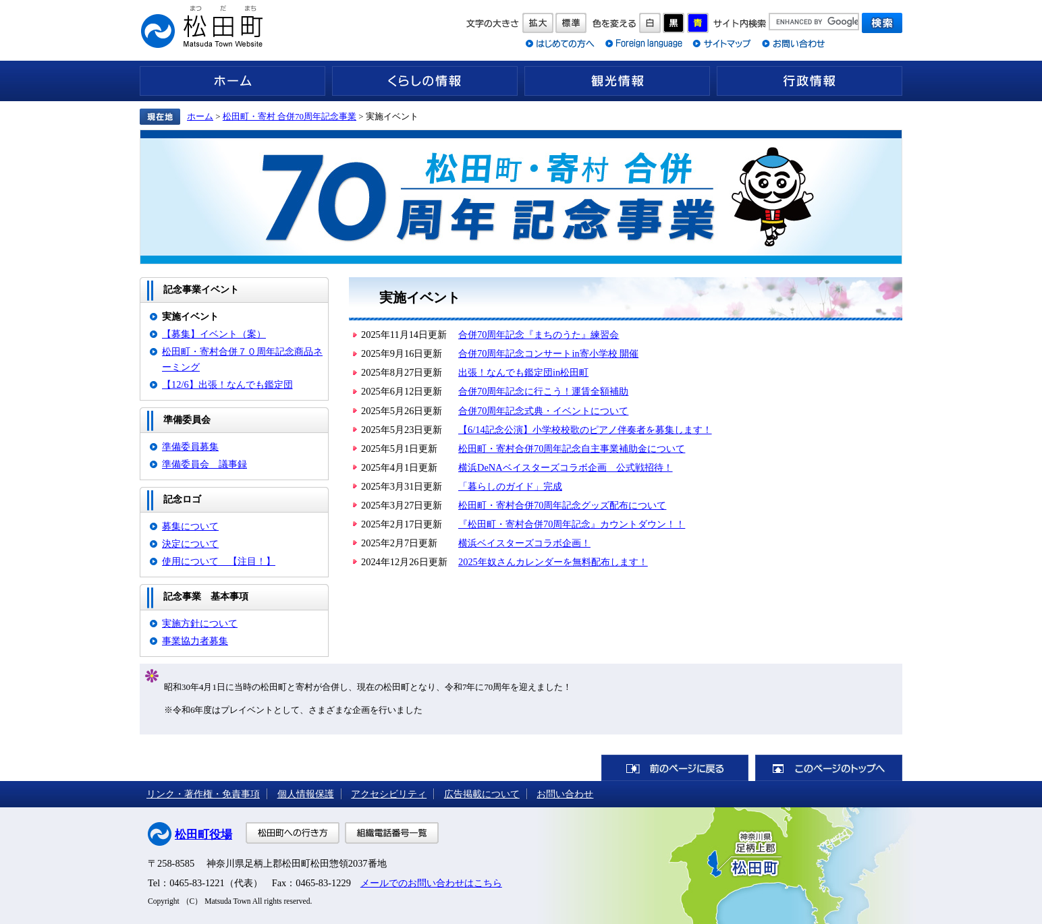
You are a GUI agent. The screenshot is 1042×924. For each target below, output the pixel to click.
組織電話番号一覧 (392, 833)
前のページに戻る (674, 768)
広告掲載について (482, 793)
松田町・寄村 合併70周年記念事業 (289, 116)
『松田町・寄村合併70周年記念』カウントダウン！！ (571, 524)
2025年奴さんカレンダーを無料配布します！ (553, 561)
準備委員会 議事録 (204, 464)
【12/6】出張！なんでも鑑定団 (227, 384)
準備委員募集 (190, 446)
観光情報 (617, 81)
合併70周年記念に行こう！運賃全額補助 (543, 391)
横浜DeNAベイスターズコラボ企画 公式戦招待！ (565, 467)
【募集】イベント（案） (214, 333)
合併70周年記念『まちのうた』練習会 (538, 334)
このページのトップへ (828, 768)
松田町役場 (203, 834)
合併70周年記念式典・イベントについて (543, 410)
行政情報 (809, 81)
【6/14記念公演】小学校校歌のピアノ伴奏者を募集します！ (585, 429)
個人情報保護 (305, 793)
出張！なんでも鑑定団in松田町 (523, 372)
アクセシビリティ (389, 793)
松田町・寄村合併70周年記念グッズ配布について (562, 505)
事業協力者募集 (195, 640)
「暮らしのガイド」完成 (510, 486)
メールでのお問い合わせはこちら (431, 882)
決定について (190, 543)
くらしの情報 (425, 81)
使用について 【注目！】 (218, 561)
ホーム (232, 81)
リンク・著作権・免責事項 (203, 793)
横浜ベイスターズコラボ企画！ (524, 543)
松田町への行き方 (292, 833)
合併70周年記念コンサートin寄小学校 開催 (548, 353)
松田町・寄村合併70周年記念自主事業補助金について (571, 448)
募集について (190, 526)
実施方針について (200, 623)
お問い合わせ (565, 793)
